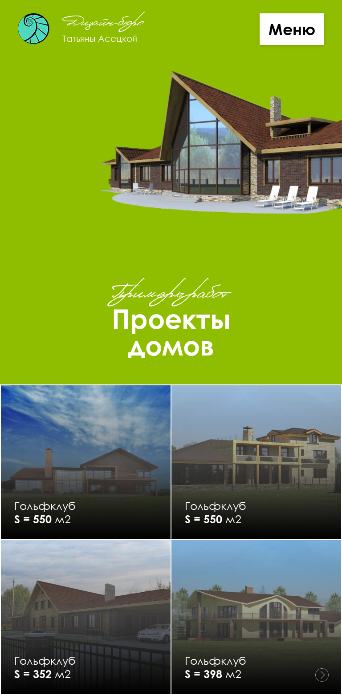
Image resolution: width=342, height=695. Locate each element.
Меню (292, 29)
